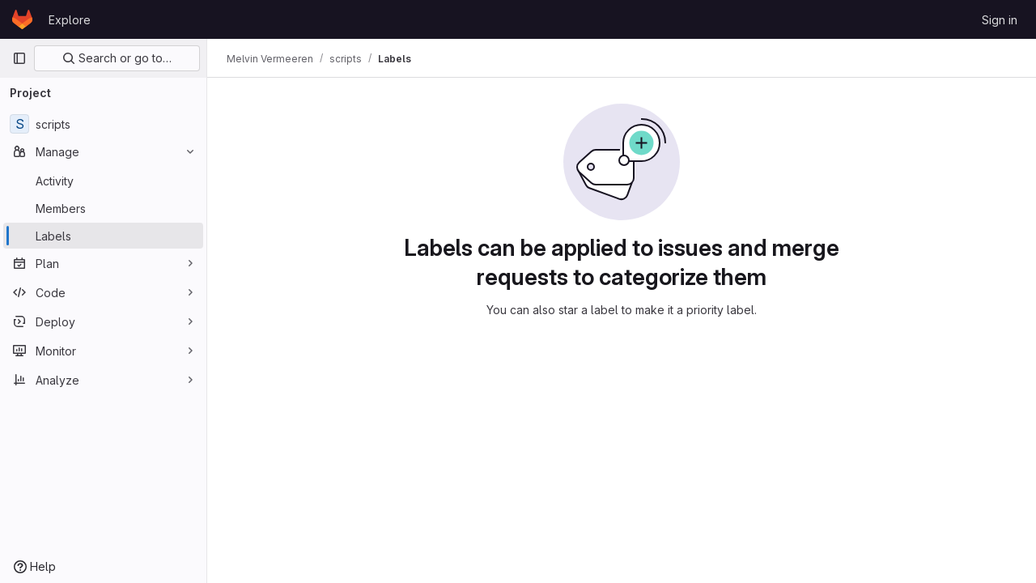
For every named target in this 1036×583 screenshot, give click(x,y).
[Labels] (103, 236)
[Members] (103, 208)
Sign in (999, 20)
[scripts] (103, 124)
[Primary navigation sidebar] (19, 58)
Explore (70, 20)
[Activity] (103, 181)
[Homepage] (22, 19)
